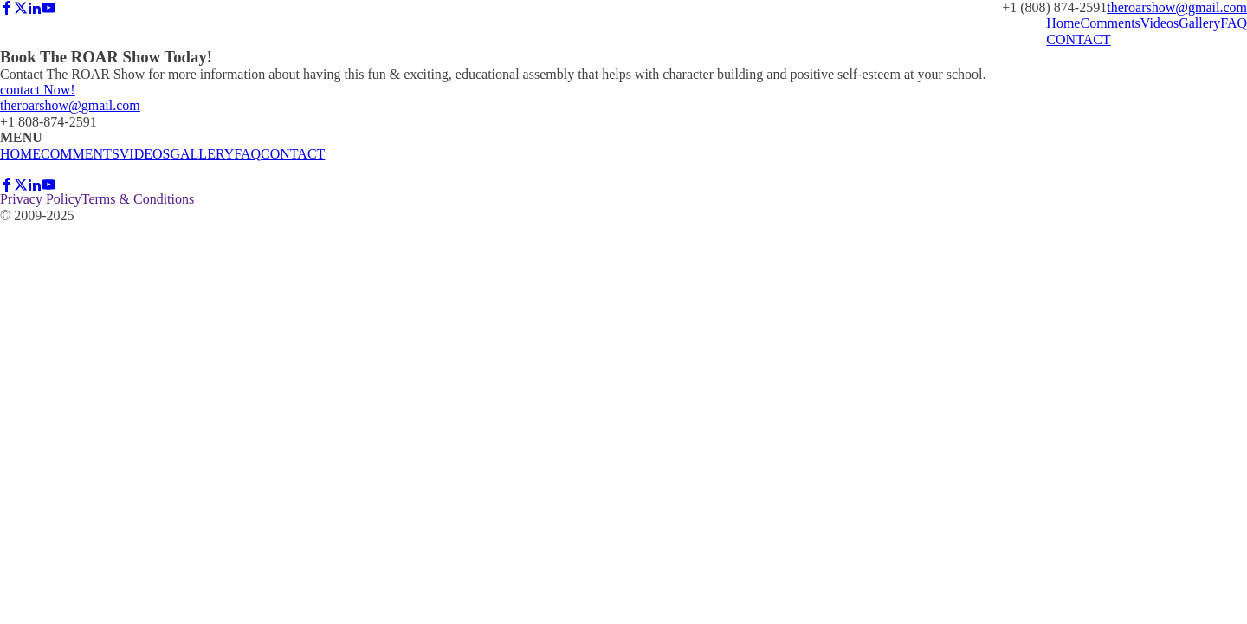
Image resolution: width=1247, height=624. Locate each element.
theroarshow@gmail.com (1177, 7)
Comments (1110, 23)
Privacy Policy (40, 199)
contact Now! (37, 89)
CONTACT (1078, 39)
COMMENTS (80, 153)
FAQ (1233, 23)
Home (1063, 23)
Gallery (1199, 23)
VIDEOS (145, 153)
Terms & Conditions (137, 199)
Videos (1159, 23)
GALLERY (202, 153)
